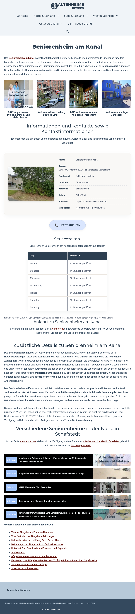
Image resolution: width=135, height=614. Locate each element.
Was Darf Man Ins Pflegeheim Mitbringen (32, 536)
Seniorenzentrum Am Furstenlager (29, 564)
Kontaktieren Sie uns (69, 603)
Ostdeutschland (52, 24)
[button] (67, 32)
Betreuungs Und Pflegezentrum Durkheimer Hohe (37, 544)
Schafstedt (58, 328)
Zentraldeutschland (83, 24)
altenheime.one (28, 441)
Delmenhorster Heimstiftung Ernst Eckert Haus (36, 540)
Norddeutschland (47, 16)
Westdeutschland (107, 16)
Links (82, 603)
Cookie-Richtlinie (32, 603)
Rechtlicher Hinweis (50, 603)
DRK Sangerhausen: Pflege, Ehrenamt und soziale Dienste (18, 115)
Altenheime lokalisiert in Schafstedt (101, 441)
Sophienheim (18, 552)
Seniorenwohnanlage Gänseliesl (116, 113)
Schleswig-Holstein (81, 445)
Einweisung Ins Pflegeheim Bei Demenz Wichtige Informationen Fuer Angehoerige (54, 560)
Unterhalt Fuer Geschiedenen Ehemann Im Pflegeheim (39, 548)
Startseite (22, 15)
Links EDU (90, 603)
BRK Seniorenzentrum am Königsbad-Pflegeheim (83, 113)
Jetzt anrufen (70, 225)
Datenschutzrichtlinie (14, 603)
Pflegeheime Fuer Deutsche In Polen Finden (34, 556)
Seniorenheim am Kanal (21, 58)
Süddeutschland (77, 16)
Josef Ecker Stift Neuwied (24, 568)
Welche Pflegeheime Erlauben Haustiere (32, 532)
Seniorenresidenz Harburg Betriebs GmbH (51, 113)
